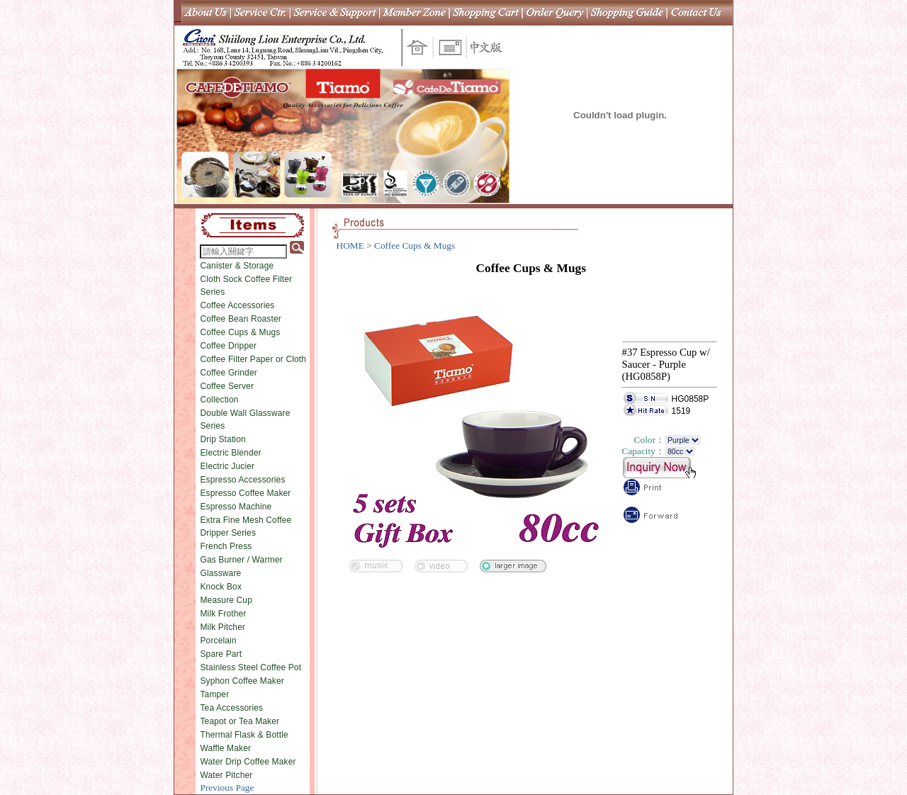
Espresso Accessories (242, 480)
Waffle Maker (225, 748)
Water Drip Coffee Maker (247, 762)
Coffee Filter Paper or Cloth (253, 359)
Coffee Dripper (228, 346)
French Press (226, 546)
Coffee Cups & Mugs (240, 332)
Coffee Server (227, 386)
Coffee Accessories (237, 305)
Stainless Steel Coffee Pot (250, 667)
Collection (219, 400)
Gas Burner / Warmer (241, 560)
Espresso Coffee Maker (245, 493)
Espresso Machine (235, 507)
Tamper (214, 694)
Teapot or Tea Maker (239, 721)
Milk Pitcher (222, 627)
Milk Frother (223, 614)
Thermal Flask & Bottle (244, 735)
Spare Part (221, 654)
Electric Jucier (227, 466)
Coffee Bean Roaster (240, 319)
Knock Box (221, 587)
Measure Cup (226, 600)
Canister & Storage (237, 266)
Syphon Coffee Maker (241, 681)
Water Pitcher (226, 775)
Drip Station (222, 439)
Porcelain (218, 640)
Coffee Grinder (228, 373)
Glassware (220, 573)
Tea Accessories (231, 708)
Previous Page (227, 787)
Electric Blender (230, 453)
